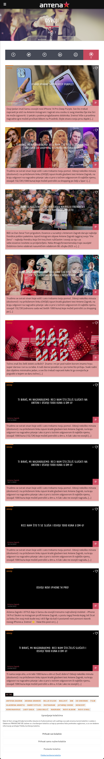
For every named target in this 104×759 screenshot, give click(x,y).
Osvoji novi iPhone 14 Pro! (52, 587)
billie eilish (50, 701)
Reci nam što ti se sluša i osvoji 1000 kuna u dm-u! (52, 525)
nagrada (55, 709)
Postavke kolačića (52, 749)
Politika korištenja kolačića (51, 755)
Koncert (80, 705)
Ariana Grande (33, 701)
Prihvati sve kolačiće (52, 733)
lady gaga (28, 709)
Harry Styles (34, 705)
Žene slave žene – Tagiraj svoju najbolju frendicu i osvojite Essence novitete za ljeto (52, 209)
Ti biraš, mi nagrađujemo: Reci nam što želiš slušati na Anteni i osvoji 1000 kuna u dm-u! (53, 401)
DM (71, 701)
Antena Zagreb (13, 101)
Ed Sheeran (82, 701)
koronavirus (13, 709)
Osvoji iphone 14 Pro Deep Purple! (53, 84)
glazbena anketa (15, 705)
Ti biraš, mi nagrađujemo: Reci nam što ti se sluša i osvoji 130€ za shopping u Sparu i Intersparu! (52, 274)
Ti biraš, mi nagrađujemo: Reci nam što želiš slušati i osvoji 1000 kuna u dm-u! (52, 650)
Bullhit (63, 701)
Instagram (49, 705)
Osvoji (9, 68)
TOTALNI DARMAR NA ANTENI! (53, 339)
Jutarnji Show (65, 705)
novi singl (84, 709)
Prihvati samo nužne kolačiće (52, 741)
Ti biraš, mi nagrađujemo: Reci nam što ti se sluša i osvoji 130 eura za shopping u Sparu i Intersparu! (52, 146)
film (93, 701)
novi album (69, 709)
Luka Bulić (42, 709)
